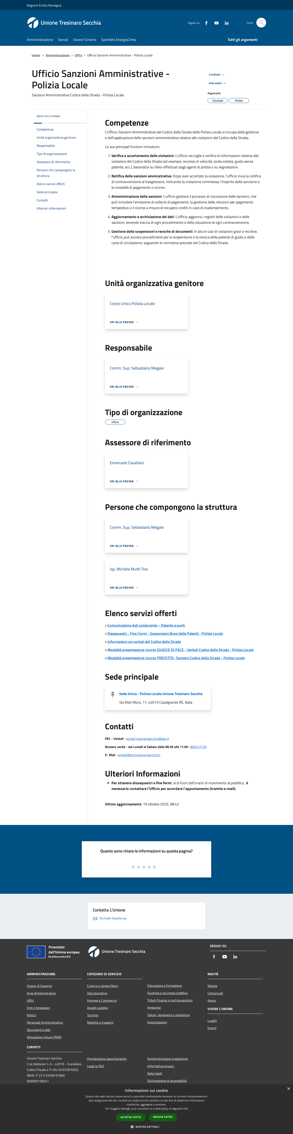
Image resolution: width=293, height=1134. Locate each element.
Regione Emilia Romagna (44, 5)
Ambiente (154, 1007)
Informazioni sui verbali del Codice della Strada (144, 641)
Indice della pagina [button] (48, 116)
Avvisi (212, 1000)
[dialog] (146, 1109)
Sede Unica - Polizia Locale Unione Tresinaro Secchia (160, 693)
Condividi (217, 74)
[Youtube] (215, 22)
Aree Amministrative (41, 993)
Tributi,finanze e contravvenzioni (170, 1000)
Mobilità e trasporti (100, 1022)
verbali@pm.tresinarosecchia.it (138, 754)
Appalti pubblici (97, 1007)
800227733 (198, 746)
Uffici (78, 55)
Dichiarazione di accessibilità (167, 1080)
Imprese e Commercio (102, 1000)
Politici (31, 1015)
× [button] (288, 1088)
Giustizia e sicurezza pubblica (167, 992)
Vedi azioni (218, 83)
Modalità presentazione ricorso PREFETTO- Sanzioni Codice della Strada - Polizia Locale (176, 658)
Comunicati (215, 993)
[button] (146, 1126)
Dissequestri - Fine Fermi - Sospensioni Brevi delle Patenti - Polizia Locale (165, 633)
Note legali (154, 1073)
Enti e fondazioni (38, 1007)
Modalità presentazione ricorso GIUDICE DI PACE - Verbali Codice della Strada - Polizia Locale (180, 650)
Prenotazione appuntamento (107, 1058)
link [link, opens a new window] (186, 1108)
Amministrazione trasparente (167, 1058)
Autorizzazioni (157, 1022)
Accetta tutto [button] (131, 1117)
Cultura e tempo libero (102, 985)
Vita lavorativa (97, 993)
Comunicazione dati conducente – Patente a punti (146, 625)
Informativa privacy (160, 1066)
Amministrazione (58, 55)
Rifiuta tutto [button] (163, 1117)
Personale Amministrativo (45, 1022)
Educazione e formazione (164, 985)
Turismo (92, 1015)
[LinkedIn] (225, 22)
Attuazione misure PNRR (44, 1037)
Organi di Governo (39, 985)
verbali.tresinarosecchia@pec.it (147, 738)
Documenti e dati (38, 1029)
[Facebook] (205, 22)
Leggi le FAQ (95, 1066)
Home (36, 55)
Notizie (212, 985)
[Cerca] (261, 22)
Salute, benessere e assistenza (168, 1014)
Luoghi (212, 1020)
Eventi (212, 1027)
